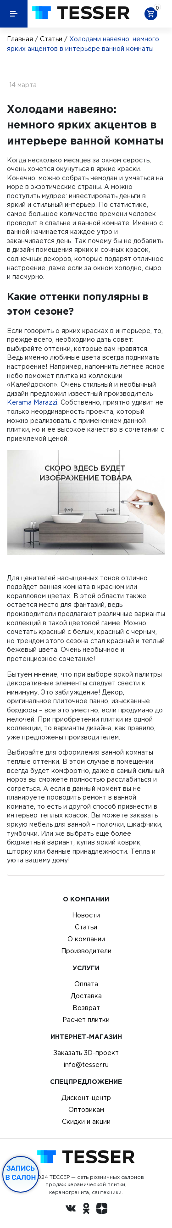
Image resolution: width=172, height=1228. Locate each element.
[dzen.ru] (101, 1210)
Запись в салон (21, 1173)
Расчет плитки (86, 1019)
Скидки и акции (86, 1121)
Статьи (51, 39)
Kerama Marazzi (32, 402)
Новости (86, 915)
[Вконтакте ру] (70, 1210)
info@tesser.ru (86, 1064)
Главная (20, 39)
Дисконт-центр (86, 1097)
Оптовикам (86, 1109)
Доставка (86, 996)
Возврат (86, 1007)
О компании (86, 939)
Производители (86, 951)
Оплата (86, 984)
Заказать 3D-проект (86, 1052)
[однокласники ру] (86, 1210)
